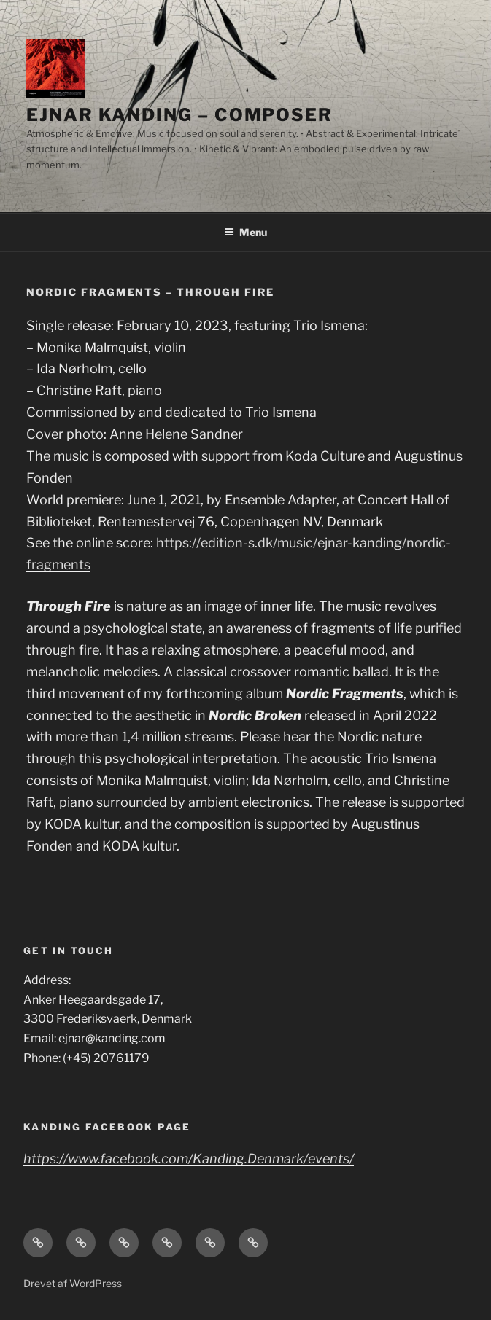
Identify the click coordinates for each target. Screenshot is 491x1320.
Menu (245, 232)
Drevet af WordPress (72, 1283)
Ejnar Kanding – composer (179, 114)
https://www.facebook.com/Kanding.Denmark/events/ (188, 1158)
